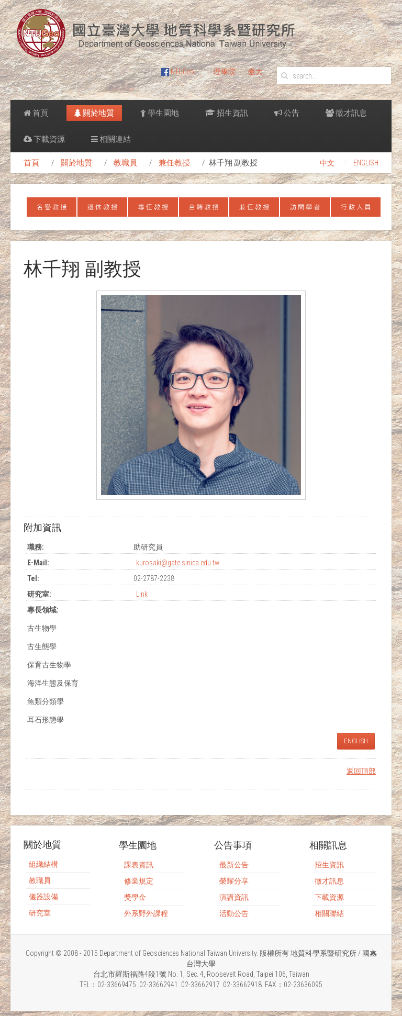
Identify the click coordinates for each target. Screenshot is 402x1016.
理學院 (225, 72)
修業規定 (138, 881)
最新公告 (234, 865)
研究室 (40, 913)
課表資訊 (138, 865)
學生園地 (159, 113)
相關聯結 (329, 913)
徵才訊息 (346, 113)
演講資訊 (234, 897)
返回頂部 (361, 771)
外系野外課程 (146, 913)
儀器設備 (43, 896)
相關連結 (111, 139)
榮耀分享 (234, 881)
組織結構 (43, 864)
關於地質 (94, 113)
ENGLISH (365, 163)
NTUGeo (177, 72)
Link (142, 594)
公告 (286, 113)
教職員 (125, 163)
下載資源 (44, 139)
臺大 (255, 72)
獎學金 (135, 897)
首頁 (36, 113)
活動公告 (234, 913)
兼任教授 (174, 163)
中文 (327, 163)
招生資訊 (226, 113)
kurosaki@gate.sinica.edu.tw (177, 563)
